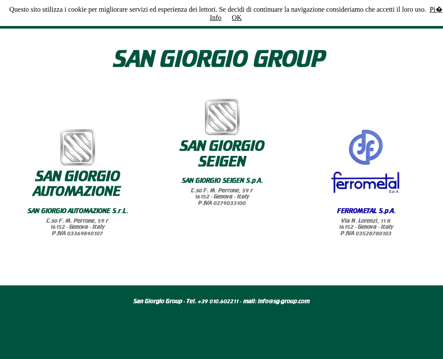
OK (237, 17)
